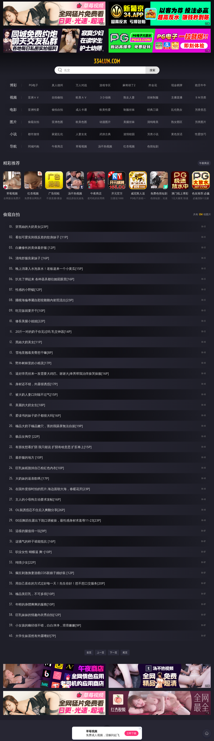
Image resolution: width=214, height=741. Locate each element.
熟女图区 (176, 122)
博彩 (13, 85)
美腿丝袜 (129, 122)
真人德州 (57, 85)
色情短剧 (152, 146)
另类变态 (200, 110)
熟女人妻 (129, 97)
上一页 (100, 652)
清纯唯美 (152, 122)
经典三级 (152, 110)
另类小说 (152, 134)
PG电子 (33, 85)
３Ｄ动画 (105, 97)
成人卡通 (81, 110)
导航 (13, 146)
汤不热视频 (105, 146)
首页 (89, 652)
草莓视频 (81, 146)
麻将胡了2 (129, 85)
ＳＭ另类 (200, 97)
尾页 (125, 652)
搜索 (152, 70)
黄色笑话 (176, 134)
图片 (13, 121)
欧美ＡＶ (81, 97)
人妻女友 (81, 134)
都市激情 (33, 134)
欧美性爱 (105, 110)
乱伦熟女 (176, 110)
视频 (13, 97)
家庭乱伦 (57, 134)
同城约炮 (33, 146)
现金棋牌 (176, 85)
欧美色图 (81, 122)
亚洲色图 (57, 122)
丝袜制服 (152, 97)
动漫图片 (105, 122)
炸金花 (153, 85)
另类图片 (200, 122)
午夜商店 (57, 146)
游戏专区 (105, 85)
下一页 (113, 652)
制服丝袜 (129, 110)
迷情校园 (129, 134)
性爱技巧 (200, 134)
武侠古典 (105, 134)
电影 (13, 109)
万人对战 (81, 85)
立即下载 (131, 733)
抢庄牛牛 (200, 85)
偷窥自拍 (33, 122)
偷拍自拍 (57, 110)
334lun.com (107, 61)
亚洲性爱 (33, 110)
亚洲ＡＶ (33, 97)
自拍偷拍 (57, 97)
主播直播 (176, 97)
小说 (13, 134)
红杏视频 (129, 146)
